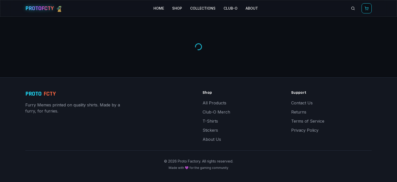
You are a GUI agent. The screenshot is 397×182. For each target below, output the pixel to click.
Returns (298, 112)
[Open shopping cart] (367, 8)
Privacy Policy (305, 130)
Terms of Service (307, 121)
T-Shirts (210, 121)
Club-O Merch (216, 112)
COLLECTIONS (202, 8)
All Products (214, 102)
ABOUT (252, 8)
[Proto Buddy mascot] (59, 8)
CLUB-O (230, 8)
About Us (212, 139)
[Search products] (353, 8)
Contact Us (302, 102)
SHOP (177, 8)
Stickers (210, 130)
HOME (158, 8)
